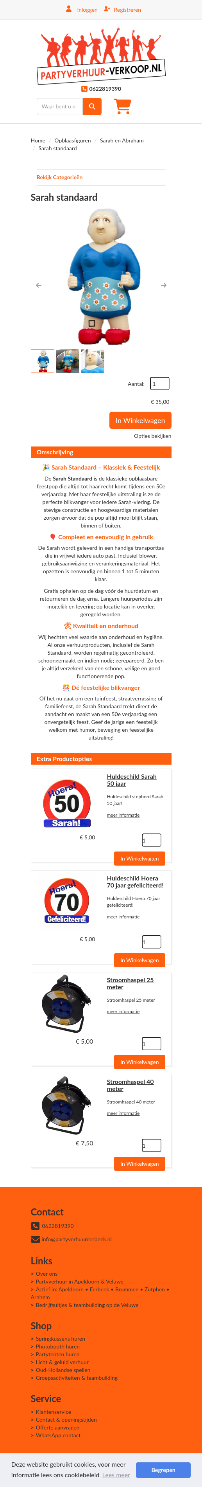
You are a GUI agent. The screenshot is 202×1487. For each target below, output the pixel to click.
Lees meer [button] (116, 1474)
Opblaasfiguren (72, 140)
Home (38, 140)
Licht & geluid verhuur (62, 1362)
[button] (38, 285)
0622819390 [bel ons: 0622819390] (58, 1225)
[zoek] (92, 106)
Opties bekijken (152, 435)
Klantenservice (54, 1411)
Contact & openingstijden (66, 1419)
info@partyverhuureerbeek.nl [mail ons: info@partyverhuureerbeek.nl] (77, 1239)
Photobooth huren (58, 1346)
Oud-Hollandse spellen (63, 1369)
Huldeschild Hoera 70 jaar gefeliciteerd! (135, 881)
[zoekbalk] (60, 106)
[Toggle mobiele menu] (157, 106)
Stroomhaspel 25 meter (130, 983)
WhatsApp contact (58, 1435)
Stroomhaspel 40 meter (130, 1085)
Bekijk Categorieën (101, 176)
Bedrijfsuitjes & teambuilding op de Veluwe (87, 1305)
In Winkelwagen (140, 420)
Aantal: (136, 383)
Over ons (47, 1273)
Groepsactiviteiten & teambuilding (77, 1377)
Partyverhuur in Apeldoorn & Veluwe (80, 1281)
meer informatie (123, 815)
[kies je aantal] (151, 840)
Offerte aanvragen (58, 1427)
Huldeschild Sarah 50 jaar (132, 779)
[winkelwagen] (125, 106)
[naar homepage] (101, 56)
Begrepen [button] (163, 1470)
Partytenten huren (58, 1354)
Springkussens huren (60, 1338)
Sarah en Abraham (122, 140)
